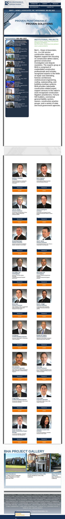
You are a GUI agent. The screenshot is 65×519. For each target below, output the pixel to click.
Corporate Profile (10, 494)
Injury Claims (20, 496)
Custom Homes (34, 503)
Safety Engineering (53, 498)
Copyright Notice (52, 506)
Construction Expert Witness (22, 498)
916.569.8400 (18, 72)
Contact (19, 190)
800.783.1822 (18, 107)
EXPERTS (44, 3)
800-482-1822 (21, 38)
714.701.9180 (18, 45)
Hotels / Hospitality (25, 504)
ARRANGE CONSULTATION (19, 514)
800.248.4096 (18, 93)
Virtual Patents (37, 508)
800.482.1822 (50, 10)
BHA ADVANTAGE (34, 7)
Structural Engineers (36, 499)
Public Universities (13, 506)
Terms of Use (27, 508)
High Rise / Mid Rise (11, 504)
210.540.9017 (18, 79)
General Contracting (49, 496)
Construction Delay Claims (42, 494)
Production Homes (55, 504)
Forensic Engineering (26, 501)
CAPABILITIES (34, 3)
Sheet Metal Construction (28, 506)
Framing (43, 503)
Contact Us (42, 506)
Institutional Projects (40, 504)
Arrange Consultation (25, 494)
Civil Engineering (10, 499)
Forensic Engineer (40, 498)
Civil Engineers (22, 499)
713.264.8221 (18, 100)
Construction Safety (51, 499)
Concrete (15, 503)
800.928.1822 (18, 52)
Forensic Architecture (33, 496)
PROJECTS (55, 3)
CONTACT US (50, 7)
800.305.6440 (18, 59)
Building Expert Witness (42, 501)
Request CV (19, 187)
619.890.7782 (18, 86)
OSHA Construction (12, 501)
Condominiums (23, 503)
